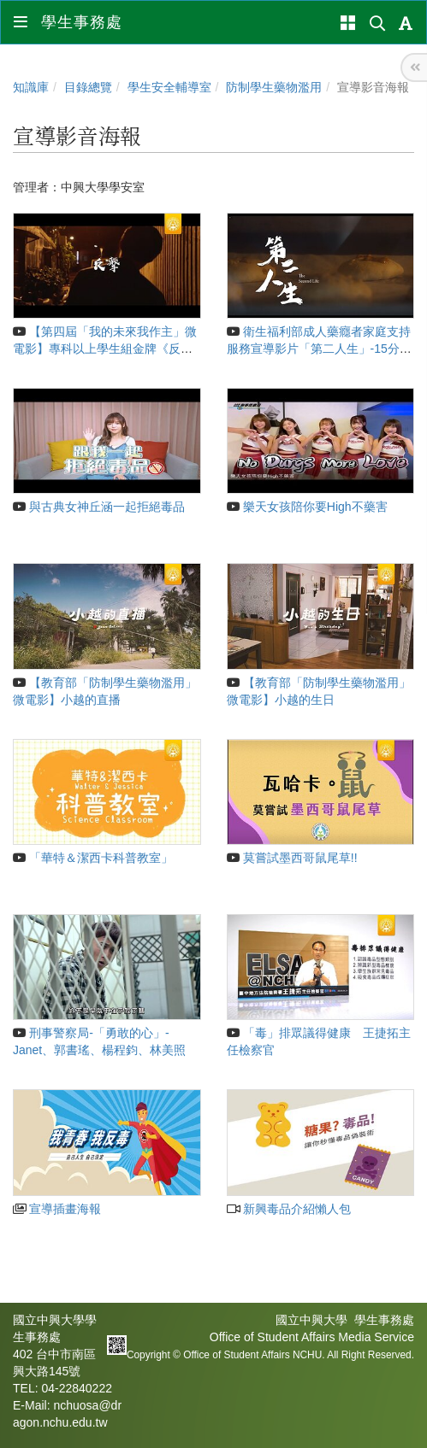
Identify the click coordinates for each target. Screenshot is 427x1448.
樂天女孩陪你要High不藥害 (307, 506)
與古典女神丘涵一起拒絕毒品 (99, 506)
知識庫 (31, 87)
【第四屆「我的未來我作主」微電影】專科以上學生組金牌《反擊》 (105, 348)
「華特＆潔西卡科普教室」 (93, 858)
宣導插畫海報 (57, 1209)
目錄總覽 (88, 87)
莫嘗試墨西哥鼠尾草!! (292, 858)
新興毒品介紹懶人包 (289, 1209)
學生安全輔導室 (169, 87)
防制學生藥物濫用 (274, 87)
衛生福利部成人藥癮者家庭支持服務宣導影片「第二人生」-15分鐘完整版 (319, 348)
